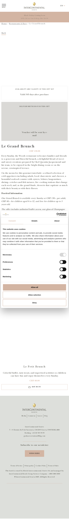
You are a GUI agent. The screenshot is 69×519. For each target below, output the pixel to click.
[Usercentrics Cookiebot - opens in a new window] (56, 214)
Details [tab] (34, 221)
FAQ (45, 416)
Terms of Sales (53, 466)
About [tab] (56, 221)
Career (39, 416)
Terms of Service (16, 466)
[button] (61, 6)
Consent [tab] (12, 221)
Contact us (31, 416)
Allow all (34, 287)
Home (4, 24)
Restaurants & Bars (18, 24)
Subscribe (34, 453)
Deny (34, 303)
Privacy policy (29, 466)
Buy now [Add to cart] (36, 387)
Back (4, 33)
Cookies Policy (41, 466)
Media (24, 416)
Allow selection (34, 295)
